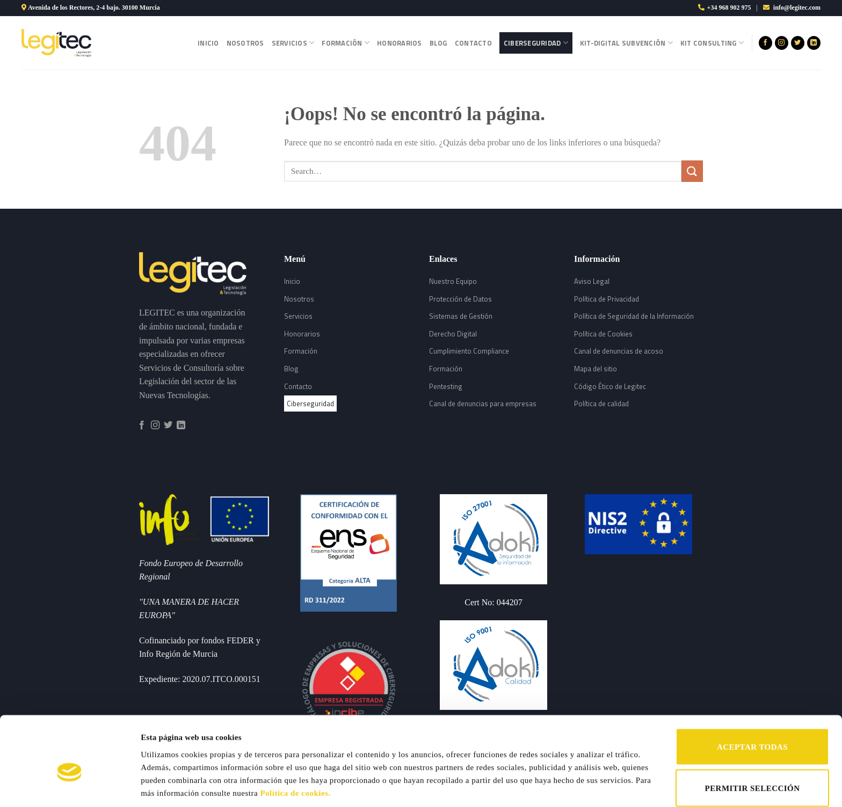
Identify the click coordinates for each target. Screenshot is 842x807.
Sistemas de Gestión (460, 316)
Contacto (473, 43)
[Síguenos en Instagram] (781, 43)
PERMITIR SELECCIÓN (752, 734)
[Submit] (692, 170)
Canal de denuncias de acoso (618, 351)
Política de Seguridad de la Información (634, 316)
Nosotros (245, 43)
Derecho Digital (453, 333)
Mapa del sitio (595, 368)
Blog (438, 43)
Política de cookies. (295, 738)
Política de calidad (601, 403)
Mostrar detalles (557, 773)
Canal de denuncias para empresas (482, 403)
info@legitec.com (797, 7)
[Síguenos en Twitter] (797, 43)
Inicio (208, 43)
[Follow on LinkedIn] (814, 43)
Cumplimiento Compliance (469, 351)
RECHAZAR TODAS (752, 775)
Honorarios (399, 43)
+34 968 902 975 (729, 7)
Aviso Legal (591, 281)
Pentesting (445, 386)
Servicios (293, 43)
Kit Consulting (712, 43)
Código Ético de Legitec (610, 386)
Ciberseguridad (536, 43)
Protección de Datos (460, 299)
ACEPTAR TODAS (752, 692)
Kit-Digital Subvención (626, 43)
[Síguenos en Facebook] (765, 43)
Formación (345, 43)
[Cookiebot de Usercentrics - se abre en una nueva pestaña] (70, 786)
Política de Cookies (603, 333)
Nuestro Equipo (453, 281)
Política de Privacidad (606, 299)
